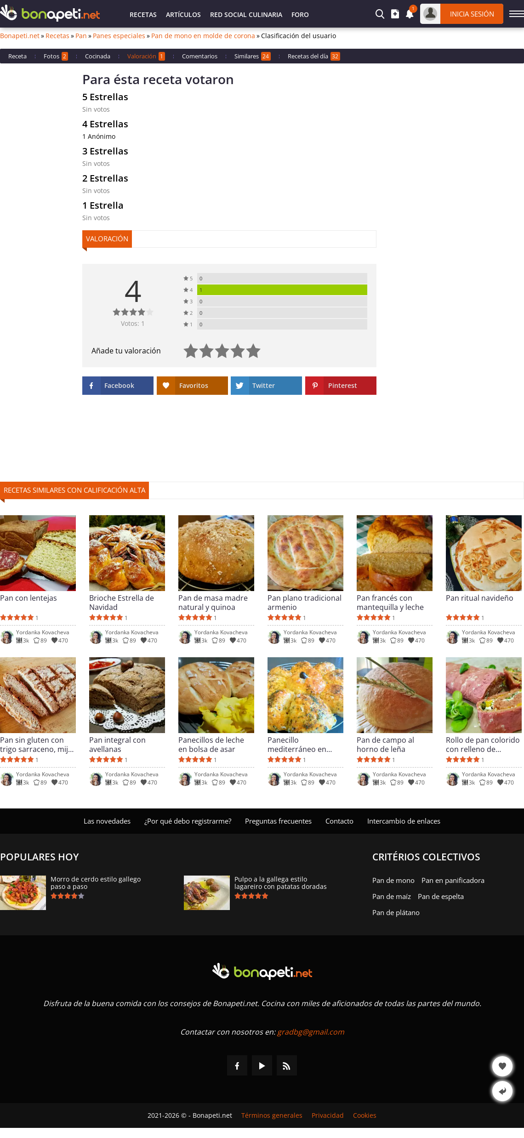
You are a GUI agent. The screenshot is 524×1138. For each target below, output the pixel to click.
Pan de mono (393, 880)
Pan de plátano (396, 912)
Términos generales (271, 1115)
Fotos (56, 56)
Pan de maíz (391, 896)
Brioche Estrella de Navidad (121, 602)
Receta (17, 56)
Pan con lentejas (28, 598)
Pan (81, 36)
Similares (252, 56)
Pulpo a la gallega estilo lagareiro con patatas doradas (280, 883)
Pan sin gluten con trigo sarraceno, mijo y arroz (36, 744)
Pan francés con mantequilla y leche (390, 602)
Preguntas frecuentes (278, 820)
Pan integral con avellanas (117, 744)
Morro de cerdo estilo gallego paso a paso (96, 883)
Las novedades (107, 820)
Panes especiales (119, 36)
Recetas (143, 14)
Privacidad (328, 1115)
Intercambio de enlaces (403, 820)
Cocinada (97, 56)
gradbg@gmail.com (310, 1032)
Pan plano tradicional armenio (305, 602)
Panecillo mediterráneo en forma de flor (297, 744)
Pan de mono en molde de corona (203, 36)
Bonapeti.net (20, 36)
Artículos (183, 14)
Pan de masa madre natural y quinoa (213, 602)
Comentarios (199, 56)
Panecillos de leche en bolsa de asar (211, 744)
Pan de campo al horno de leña (385, 744)
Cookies (364, 1115)
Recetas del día (314, 56)
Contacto (339, 820)
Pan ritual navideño (479, 598)
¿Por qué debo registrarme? (187, 820)
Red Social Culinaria (246, 14)
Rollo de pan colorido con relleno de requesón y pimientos (484, 744)
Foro (300, 14)
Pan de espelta (441, 896)
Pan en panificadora (452, 880)
